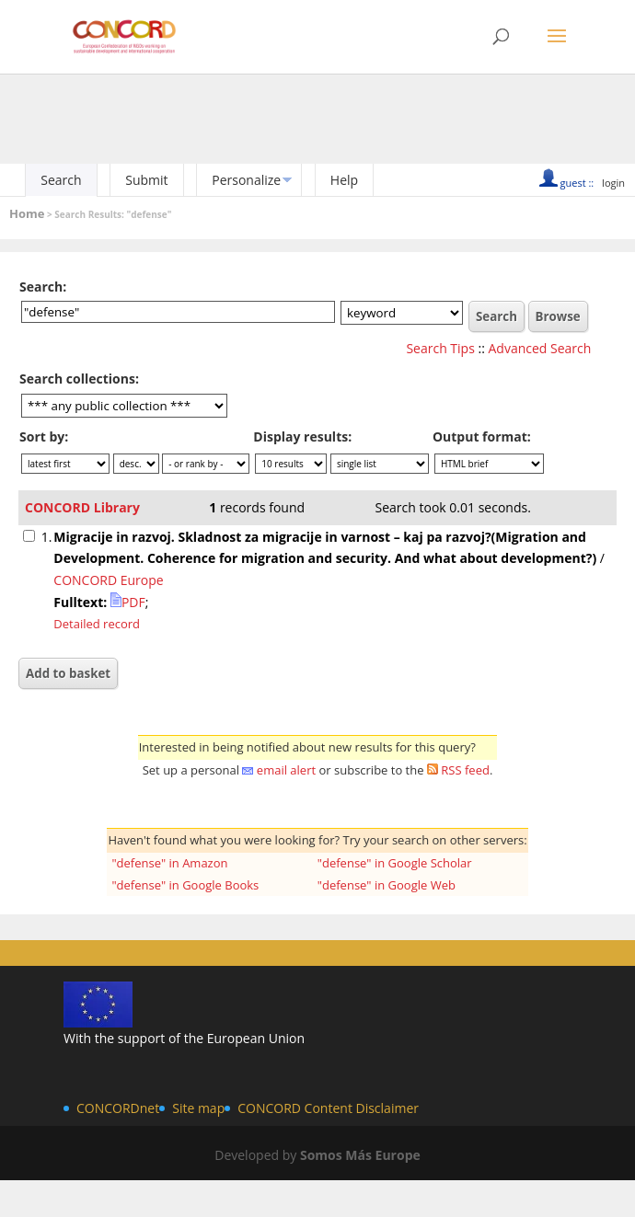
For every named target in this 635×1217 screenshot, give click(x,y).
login (613, 182)
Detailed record (96, 623)
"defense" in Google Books (185, 885)
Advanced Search (540, 348)
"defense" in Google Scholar (395, 863)
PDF (127, 602)
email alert (286, 770)
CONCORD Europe (108, 580)
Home (26, 213)
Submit (146, 180)
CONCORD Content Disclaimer (328, 1108)
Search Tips (440, 348)
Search (60, 180)
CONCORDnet (117, 1108)
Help (344, 180)
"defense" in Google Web (387, 885)
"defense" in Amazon (169, 863)
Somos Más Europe (360, 1155)
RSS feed (465, 770)
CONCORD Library (82, 507)
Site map (198, 1108)
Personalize (246, 180)
